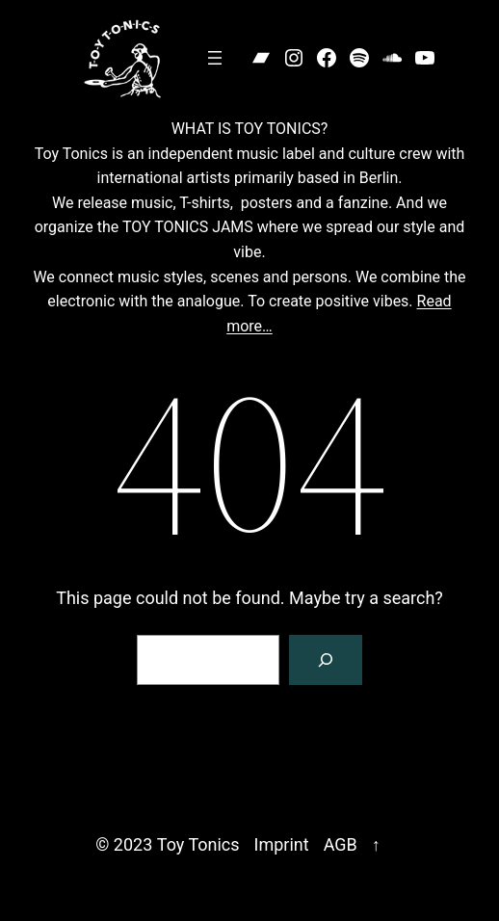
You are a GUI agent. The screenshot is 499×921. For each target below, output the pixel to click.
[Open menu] (214, 57)
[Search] (325, 660)
